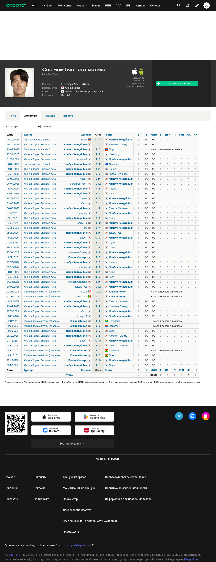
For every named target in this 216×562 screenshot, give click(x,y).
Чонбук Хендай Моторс (78, 91)
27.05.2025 (13, 228)
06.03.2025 (13, 164)
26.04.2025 (13, 198)
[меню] (34, 5)
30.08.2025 (13, 286)
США (84, 291)
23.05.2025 (13, 223)
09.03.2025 (13, 169)
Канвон (113, 169)
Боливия (114, 350)
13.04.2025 (13, 188)
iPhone (130, 86)
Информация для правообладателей (129, 499)
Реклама (40, 488)
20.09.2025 (13, 306)
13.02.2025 (13, 139)
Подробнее (191, 559)
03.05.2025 (13, 203)
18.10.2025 (12, 330)
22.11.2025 (12, 360)
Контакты (11, 499)
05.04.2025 (13, 183)
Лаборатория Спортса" (77, 510)
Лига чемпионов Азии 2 (37, 139)
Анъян (83, 178)
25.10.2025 (12, 335)
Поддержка (41, 499)
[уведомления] (187, 5)
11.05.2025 (12, 213)
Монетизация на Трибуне (79, 488)
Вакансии (40, 477)
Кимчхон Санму (118, 144)
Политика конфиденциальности (126, 488)
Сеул (84, 203)
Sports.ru (14, 554)
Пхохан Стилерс (118, 174)
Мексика (82, 296)
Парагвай (114, 326)
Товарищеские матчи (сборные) (42, 291)
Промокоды (71, 532)
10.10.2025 (12, 321)
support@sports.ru (78, 545)
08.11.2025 (12, 345)
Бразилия (114, 321)
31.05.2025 (13, 232)
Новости (68, 116)
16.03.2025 (13, 174)
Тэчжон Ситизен (77, 183)
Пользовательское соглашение (125, 477)
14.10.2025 (12, 326)
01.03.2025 (13, 159)
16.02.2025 (13, 144)
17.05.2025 (12, 218)
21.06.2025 (13, 247)
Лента (12, 116)
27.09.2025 (13, 311)
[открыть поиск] (179, 5)
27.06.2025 (13, 252)
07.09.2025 (13, 291)
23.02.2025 (13, 154)
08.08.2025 (13, 272)
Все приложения (72, 443)
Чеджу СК (114, 188)
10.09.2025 (13, 296)
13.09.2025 (13, 301)
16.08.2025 (13, 277)
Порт (84, 139)
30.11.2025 (12, 365)
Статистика (30, 116)
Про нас (10, 477)
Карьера (50, 116)
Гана (111, 355)
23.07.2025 (13, 262)
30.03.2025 (13, 178)
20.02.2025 (13, 149)
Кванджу (114, 154)
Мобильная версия (108, 458)
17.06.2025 (12, 242)
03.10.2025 (13, 316)
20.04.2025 (13, 193)
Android (140, 86)
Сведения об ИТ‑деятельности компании (90, 521)
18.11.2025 (12, 355)
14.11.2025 (12, 350)
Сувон (83, 198)
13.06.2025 (13, 237)
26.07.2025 (13, 267)
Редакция (11, 488)
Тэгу (111, 193)
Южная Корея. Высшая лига (40, 144)
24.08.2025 (13, 281)
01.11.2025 (12, 340)
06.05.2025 (13, 208)
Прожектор (70, 499)
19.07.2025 (12, 257)
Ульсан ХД (81, 159)
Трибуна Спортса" (74, 477)
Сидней (113, 164)
